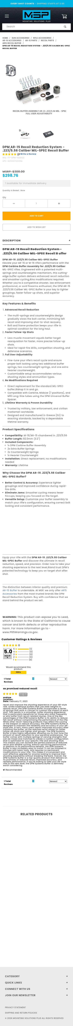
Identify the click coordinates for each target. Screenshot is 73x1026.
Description (12, 240)
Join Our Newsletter (20, 995)
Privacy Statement (15, 1007)
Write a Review (28, 154)
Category (12, 976)
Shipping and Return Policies (21, 1012)
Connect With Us (17, 989)
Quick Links (13, 982)
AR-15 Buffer (10, 590)
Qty (4, 197)
